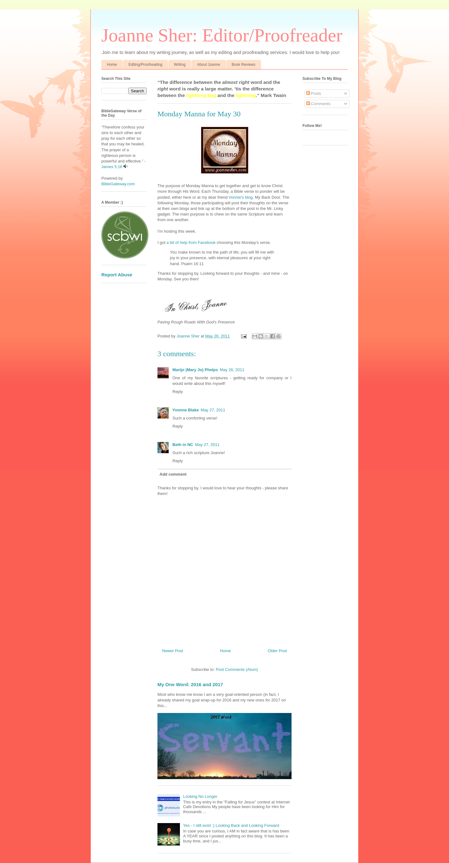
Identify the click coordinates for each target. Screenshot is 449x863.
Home (112, 64)
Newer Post (172, 650)
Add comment (173, 474)
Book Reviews (243, 64)
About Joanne (208, 64)
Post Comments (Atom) (237, 669)
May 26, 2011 (232, 369)
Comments (318, 103)
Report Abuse (116, 274)
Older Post (277, 650)
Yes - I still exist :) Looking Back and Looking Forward (231, 825)
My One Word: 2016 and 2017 (190, 684)
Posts (313, 93)
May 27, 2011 (213, 410)
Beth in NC (182, 444)
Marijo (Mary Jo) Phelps (195, 369)
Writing (180, 64)
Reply (177, 391)
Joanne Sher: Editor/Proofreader (221, 35)
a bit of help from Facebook (192, 242)
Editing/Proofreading (145, 64)
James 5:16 (111, 166)
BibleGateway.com (118, 184)
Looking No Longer (200, 796)
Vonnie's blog (240, 197)
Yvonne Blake (185, 410)
